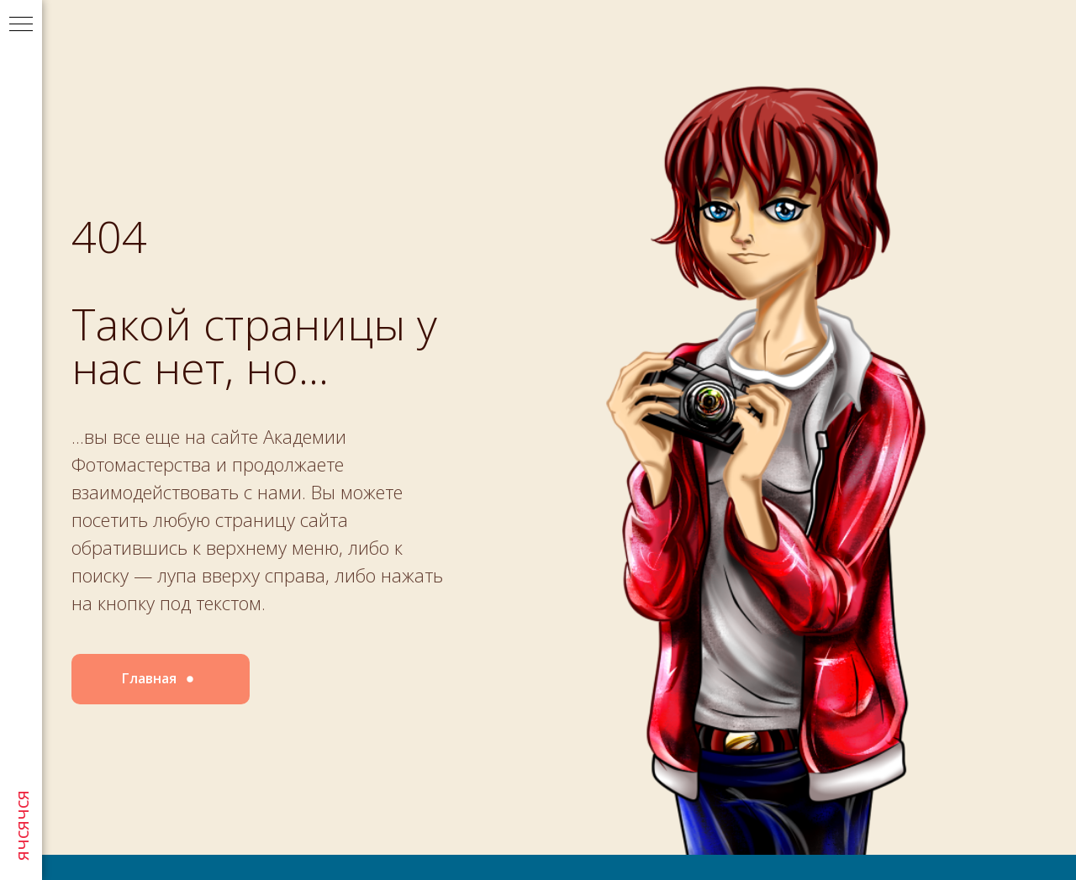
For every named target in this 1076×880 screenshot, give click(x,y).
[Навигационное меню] (21, 25)
